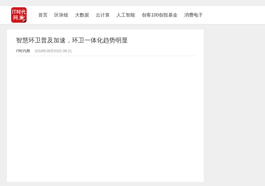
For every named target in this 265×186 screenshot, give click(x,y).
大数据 (82, 15)
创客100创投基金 (160, 15)
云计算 (103, 15)
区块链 (61, 15)
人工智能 (125, 15)
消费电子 (193, 15)
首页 (44, 15)
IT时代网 (23, 51)
